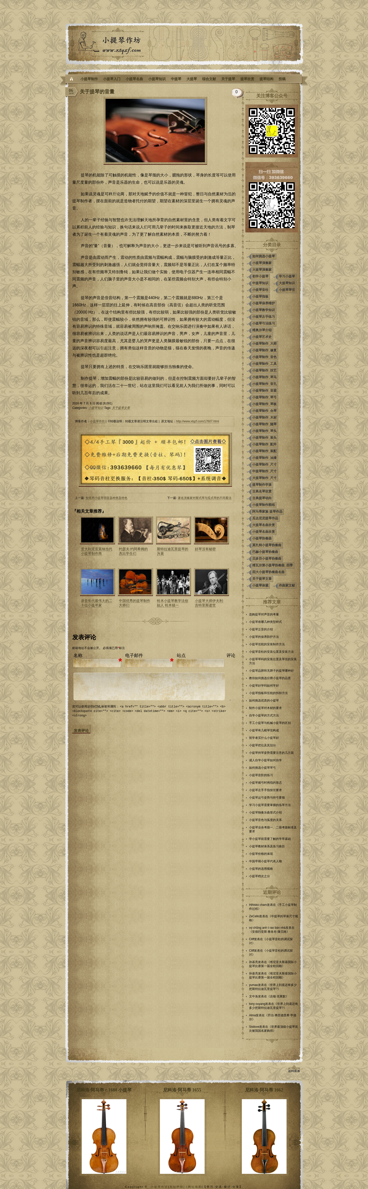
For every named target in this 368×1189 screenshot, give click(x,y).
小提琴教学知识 (263, 310)
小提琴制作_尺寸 (264, 464)
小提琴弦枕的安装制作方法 (267, 644)
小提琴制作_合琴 (264, 411)
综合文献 (209, 79)
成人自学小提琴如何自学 (265, 760)
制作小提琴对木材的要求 (265, 708)
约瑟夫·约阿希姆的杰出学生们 (133, 551)
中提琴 (176, 79)
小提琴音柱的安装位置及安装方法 (271, 651)
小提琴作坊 (97, 421)
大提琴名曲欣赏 (263, 525)
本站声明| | (179, 1186)
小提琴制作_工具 (264, 364)
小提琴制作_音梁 (264, 390)
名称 (78, 655)
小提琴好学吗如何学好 (264, 685)
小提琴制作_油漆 (264, 458)
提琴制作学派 (262, 484)
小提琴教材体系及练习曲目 (267, 846)
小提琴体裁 (260, 585)
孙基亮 (253, 962)
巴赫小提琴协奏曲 (265, 552)
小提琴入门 (111, 79)
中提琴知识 (260, 283)
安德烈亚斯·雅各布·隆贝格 (269, 931)
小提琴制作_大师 (264, 343)
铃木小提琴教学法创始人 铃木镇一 (172, 603)
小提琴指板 (260, 296)
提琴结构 (266, 79)
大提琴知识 (287, 283)
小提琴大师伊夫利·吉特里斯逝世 (209, 603)
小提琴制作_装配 (264, 451)
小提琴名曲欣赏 (263, 532)
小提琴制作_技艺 (264, 370)
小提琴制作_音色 (264, 357)
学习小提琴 (287, 276)
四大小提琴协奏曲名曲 (268, 572)
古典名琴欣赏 (262, 491)
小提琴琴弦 (287, 290)
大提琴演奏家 (262, 269)
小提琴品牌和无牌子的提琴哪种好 (271, 670)
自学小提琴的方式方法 (264, 715)
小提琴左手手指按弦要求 (265, 790)
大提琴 (191, 79)
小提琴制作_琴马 (264, 377)
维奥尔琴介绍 (262, 330)
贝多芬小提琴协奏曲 (266, 558)
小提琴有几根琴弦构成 (264, 730)
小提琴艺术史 (262, 337)
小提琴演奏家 (262, 263)
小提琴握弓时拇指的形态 (265, 782)
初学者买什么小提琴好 (264, 738)
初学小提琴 (260, 276)
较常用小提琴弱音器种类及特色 (106, 498)
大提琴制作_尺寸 (264, 478)
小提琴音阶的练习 (261, 775)
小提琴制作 (89, 79)
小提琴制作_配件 (264, 444)
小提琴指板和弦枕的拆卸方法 (268, 693)
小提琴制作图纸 (263, 505)
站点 (181, 655)
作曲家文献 (287, 585)
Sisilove (254, 1026)
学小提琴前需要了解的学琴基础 (270, 839)
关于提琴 (228, 79)
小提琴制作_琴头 (264, 431)
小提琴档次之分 (259, 876)
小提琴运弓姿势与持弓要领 (267, 797)
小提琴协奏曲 (262, 538)
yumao (253, 985)
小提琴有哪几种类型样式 (265, 622)
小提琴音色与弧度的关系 (265, 820)
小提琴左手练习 (263, 317)
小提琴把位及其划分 (262, 745)
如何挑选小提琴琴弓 (262, 767)
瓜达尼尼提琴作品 (265, 518)
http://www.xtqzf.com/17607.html (197, 421)
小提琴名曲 (134, 79)
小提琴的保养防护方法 (264, 637)
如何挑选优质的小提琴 (264, 700)
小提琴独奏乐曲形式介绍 (265, 812)
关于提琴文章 (121, 408)
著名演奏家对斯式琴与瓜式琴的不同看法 (204, 498)
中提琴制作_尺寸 (264, 471)
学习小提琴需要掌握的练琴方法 (270, 805)
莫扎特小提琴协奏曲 (266, 545)
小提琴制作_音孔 (264, 384)
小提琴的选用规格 (261, 868)
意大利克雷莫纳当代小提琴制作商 (96, 551)
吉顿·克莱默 (278, 996)
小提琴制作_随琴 (264, 424)
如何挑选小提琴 (263, 256)
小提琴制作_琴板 (264, 404)
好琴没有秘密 (205, 549)
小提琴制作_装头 (264, 437)
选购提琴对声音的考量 (264, 614)
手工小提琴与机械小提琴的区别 (270, 723)
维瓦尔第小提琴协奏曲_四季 (272, 565)
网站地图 (195, 1186)
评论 (230, 655)
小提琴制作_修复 (264, 350)
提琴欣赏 (247, 79)
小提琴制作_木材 (264, 417)
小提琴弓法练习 (263, 323)
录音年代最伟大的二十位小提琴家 (96, 603)
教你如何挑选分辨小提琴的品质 (270, 678)
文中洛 (253, 996)
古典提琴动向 (262, 498)
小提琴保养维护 (263, 303)
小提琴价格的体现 (261, 854)
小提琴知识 (157, 79)
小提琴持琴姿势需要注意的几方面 (271, 753)
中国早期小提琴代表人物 (265, 861)
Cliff (251, 939)
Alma (252, 1015)
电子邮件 (134, 655)
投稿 (282, 79)
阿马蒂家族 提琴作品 (267, 511)
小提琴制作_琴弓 (264, 397)
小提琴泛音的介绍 (261, 629)
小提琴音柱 (260, 290)
